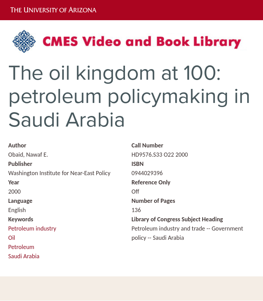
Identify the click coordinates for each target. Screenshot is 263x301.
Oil (11, 237)
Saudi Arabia (23, 256)
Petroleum (21, 247)
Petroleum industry (32, 228)
